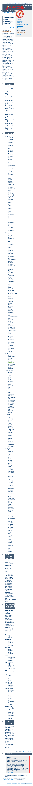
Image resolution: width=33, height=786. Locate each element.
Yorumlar (19, 34)
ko (11, 27)
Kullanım (19, 19)
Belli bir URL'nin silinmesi (23, 22)
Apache (4, 12)
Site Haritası (29, 3)
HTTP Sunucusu (11, 12)
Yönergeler (14, 3)
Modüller (9, 3)
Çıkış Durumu (20, 27)
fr (13, 26)
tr (13, 27)
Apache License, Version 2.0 (9, 779)
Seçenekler (19, 21)
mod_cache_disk (7, 31)
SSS (19, 3)
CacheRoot (11, 362)
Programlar (5, 13)
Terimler (23, 3)
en (10, 26)
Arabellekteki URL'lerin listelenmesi (22, 25)
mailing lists (10, 772)
